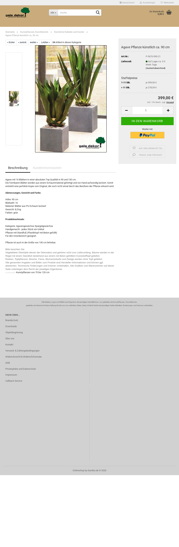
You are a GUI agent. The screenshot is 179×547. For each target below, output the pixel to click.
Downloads (11, 326)
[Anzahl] (147, 110)
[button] (127, 2)
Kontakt (9, 344)
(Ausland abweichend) (155, 68)
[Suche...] (53, 12)
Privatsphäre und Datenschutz (20, 369)
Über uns (9, 338)
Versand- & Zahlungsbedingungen (22, 350)
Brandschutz (11, 320)
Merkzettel (167, 2)
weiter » (34, 42)
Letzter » (45, 42)
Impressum (11, 374)
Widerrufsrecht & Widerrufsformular (23, 356)
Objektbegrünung (14, 332)
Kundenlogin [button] (147, 2)
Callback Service (13, 381)
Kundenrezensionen (47, 168)
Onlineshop (78, 470)
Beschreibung (18, 168)
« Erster (11, 42)
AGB (7, 362)
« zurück (22, 42)
